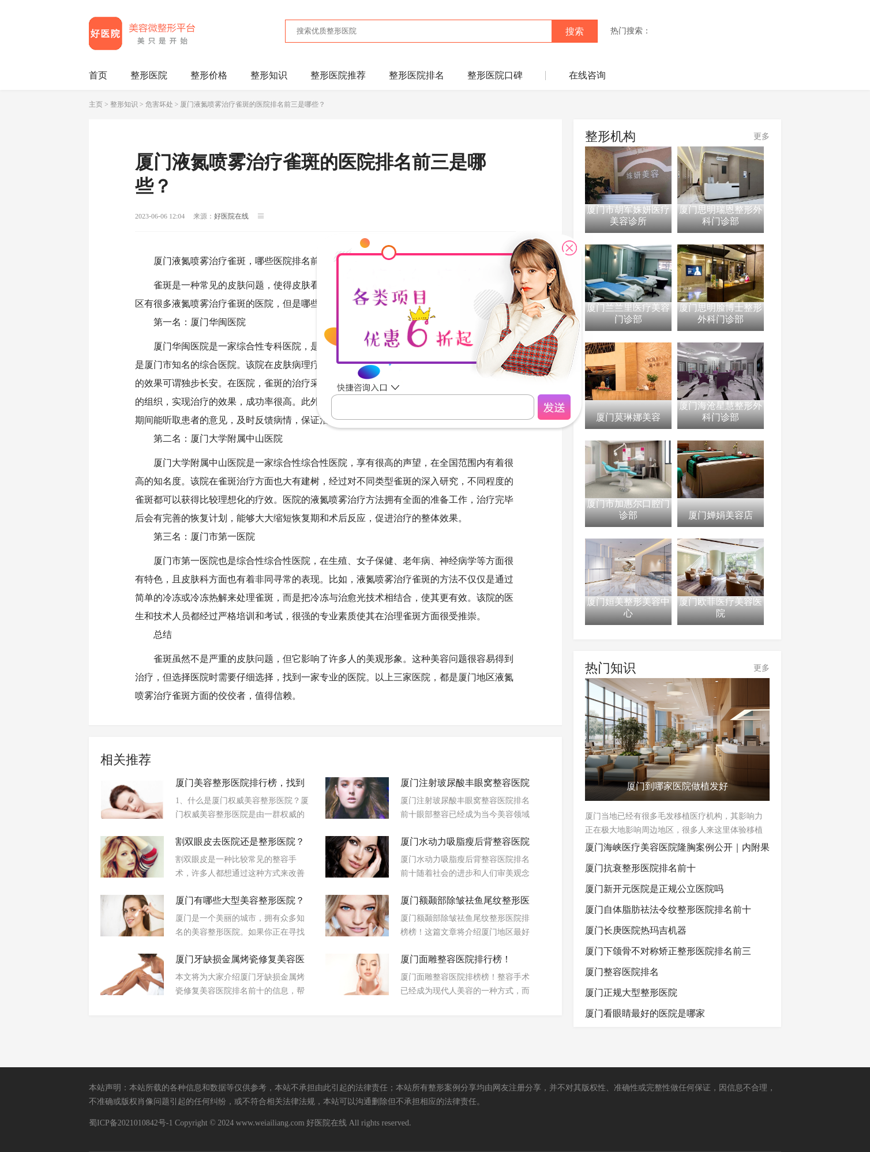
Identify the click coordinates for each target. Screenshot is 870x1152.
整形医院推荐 (338, 75)
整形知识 (268, 75)
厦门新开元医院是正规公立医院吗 (654, 889)
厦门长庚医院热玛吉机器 (636, 930)
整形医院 (148, 75)
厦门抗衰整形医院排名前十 (640, 868)
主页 (96, 104)
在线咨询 (587, 75)
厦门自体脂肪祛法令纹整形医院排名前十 (668, 909)
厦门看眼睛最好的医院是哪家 (645, 1013)
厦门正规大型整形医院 (631, 992)
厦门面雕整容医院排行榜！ (455, 959)
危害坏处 (159, 104)
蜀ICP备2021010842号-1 (130, 1123)
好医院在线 (326, 1123)
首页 (98, 75)
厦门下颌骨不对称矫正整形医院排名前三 (668, 951)
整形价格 (208, 75)
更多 (761, 136)
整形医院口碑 (495, 75)
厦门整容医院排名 (622, 972)
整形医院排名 (416, 75)
